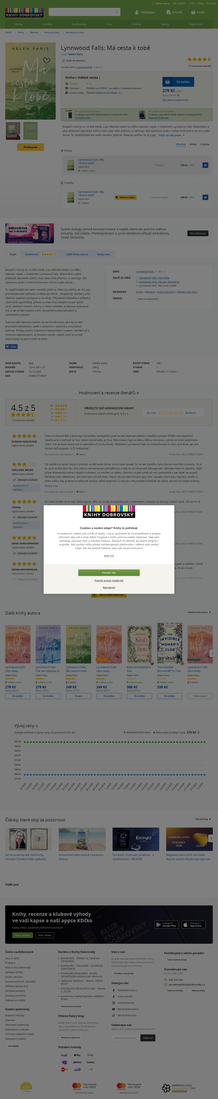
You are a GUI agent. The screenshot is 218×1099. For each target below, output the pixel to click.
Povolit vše (109, 572)
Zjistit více (109, 555)
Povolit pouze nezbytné (109, 580)
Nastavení (109, 587)
